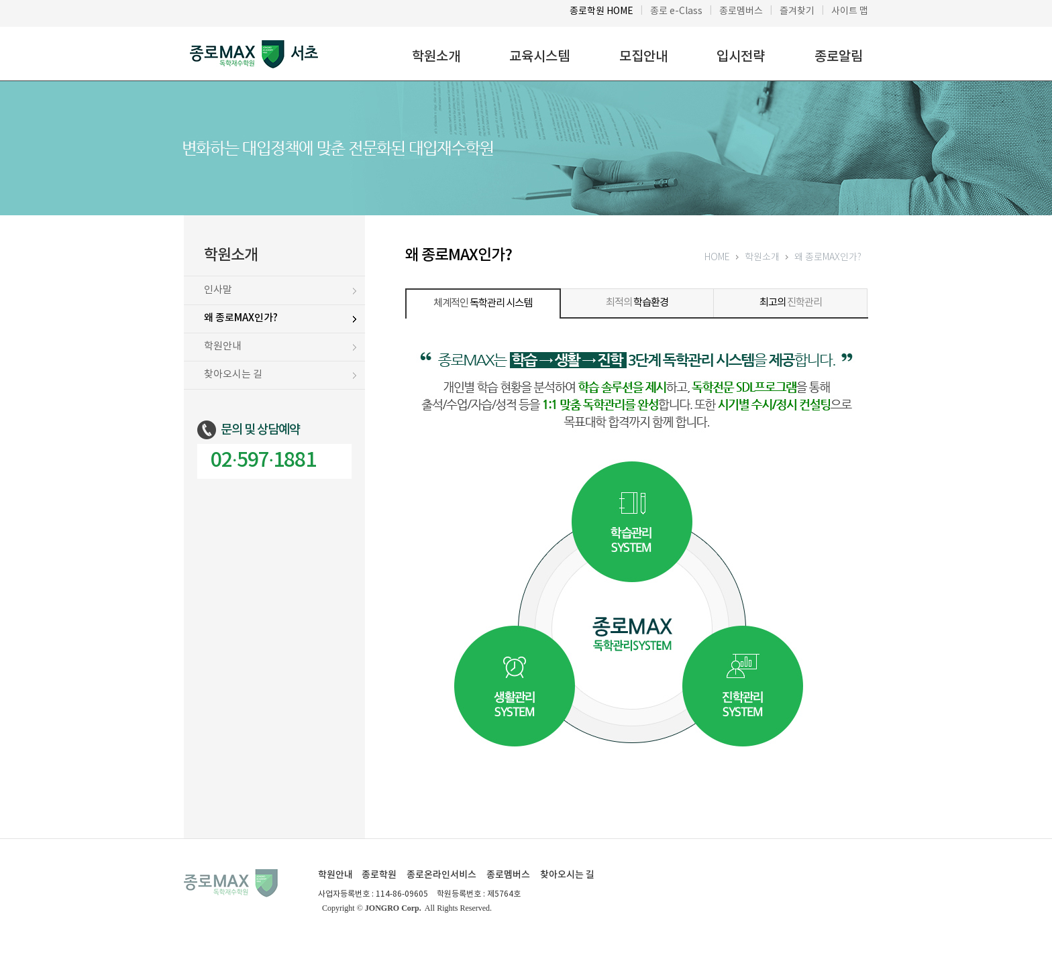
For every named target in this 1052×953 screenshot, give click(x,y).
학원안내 (335, 875)
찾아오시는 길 (567, 875)
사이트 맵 (849, 11)
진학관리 (790, 303)
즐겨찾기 (797, 11)
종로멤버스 (741, 11)
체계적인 (482, 303)
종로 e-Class (676, 11)
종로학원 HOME (601, 11)
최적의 (637, 303)
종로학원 (379, 875)
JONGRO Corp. (393, 908)
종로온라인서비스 (441, 875)
